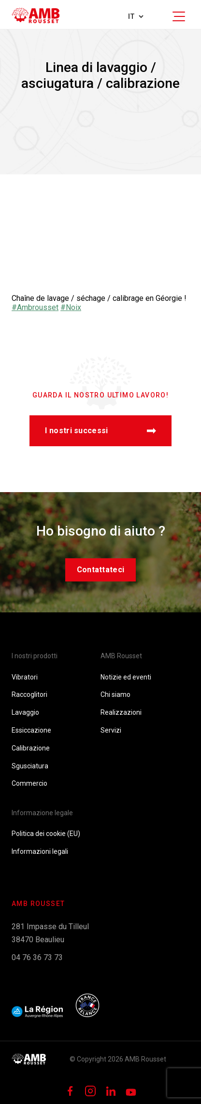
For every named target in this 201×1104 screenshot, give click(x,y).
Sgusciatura (30, 766)
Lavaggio (25, 712)
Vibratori (25, 677)
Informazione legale (42, 813)
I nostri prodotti (34, 656)
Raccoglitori (29, 694)
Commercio (29, 783)
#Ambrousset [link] (35, 307)
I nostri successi (100, 430)
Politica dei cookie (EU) (46, 833)
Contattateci (101, 569)
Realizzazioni (121, 712)
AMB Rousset (121, 656)
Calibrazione (31, 748)
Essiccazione (31, 730)
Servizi (110, 730)
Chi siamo (115, 694)
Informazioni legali (40, 851)
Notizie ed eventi (125, 677)
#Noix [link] (70, 307)
